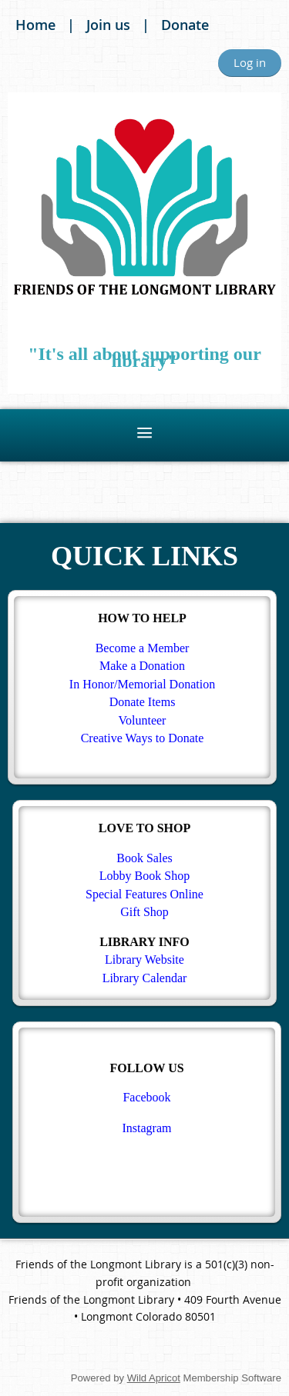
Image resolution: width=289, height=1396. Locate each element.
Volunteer (142, 720)
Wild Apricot (153, 1378)
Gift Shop (144, 911)
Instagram (147, 1127)
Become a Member (143, 648)
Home (35, 24)
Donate (185, 24)
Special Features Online (144, 894)
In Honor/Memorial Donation (142, 684)
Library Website (144, 959)
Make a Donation (142, 665)
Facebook (146, 1097)
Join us (108, 24)
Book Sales (144, 858)
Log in (250, 62)
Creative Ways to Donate (142, 738)
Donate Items (142, 701)
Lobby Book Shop (144, 875)
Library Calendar (144, 978)
